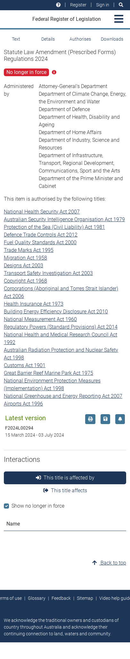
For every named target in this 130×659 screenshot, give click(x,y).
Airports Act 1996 (23, 404)
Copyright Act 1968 (25, 281)
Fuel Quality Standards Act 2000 (40, 242)
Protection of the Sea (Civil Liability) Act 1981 (54, 227)
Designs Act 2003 (23, 265)
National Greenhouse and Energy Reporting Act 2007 (63, 396)
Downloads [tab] (112, 39)
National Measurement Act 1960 (40, 319)
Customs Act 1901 (24, 365)
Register (78, 4)
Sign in (102, 4)
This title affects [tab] (65, 490)
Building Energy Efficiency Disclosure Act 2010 (56, 312)
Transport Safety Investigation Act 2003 (48, 273)
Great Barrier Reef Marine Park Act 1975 (48, 373)
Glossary (36, 598)
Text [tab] (16, 39)
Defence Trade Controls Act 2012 (40, 235)
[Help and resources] (58, 5)
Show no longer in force (38, 506)
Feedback (61, 598)
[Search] (121, 5)
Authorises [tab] (80, 39)
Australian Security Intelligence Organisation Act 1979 (64, 219)
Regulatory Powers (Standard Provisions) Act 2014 (61, 327)
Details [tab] (48, 39)
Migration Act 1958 (25, 258)
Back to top (109, 563)
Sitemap (85, 598)
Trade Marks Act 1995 (28, 250)
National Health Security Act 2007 (42, 212)
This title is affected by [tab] (65, 478)
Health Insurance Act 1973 (33, 304)
